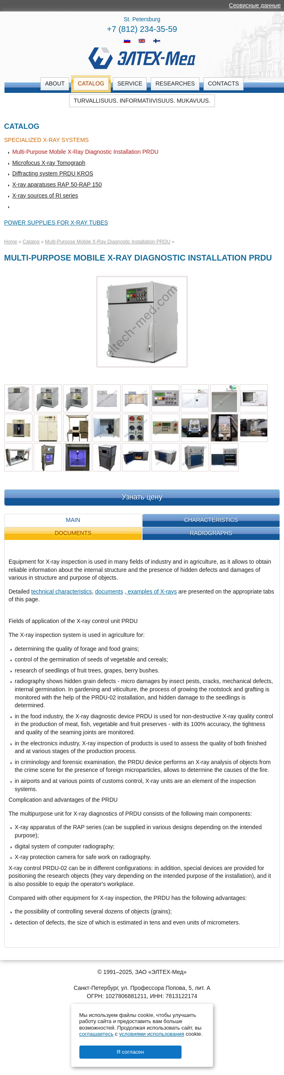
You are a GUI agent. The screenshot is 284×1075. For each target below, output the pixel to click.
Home (10, 242)
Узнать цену (142, 497)
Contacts (223, 83)
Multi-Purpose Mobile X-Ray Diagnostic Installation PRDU (85, 151)
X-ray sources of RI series (45, 195)
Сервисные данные (255, 5)
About (55, 83)
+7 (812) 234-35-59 (142, 29)
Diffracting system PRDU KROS (52, 173)
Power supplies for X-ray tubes (56, 222)
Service (129, 83)
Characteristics (211, 520)
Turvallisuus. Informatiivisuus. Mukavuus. (142, 100)
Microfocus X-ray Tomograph (48, 163)
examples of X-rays (151, 591)
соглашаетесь (96, 1034)
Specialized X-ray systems (46, 140)
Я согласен (130, 1052)
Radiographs (211, 533)
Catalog (91, 83)
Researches (175, 83)
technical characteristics (61, 591)
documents (109, 591)
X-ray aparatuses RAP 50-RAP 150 (57, 184)
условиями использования (151, 1034)
